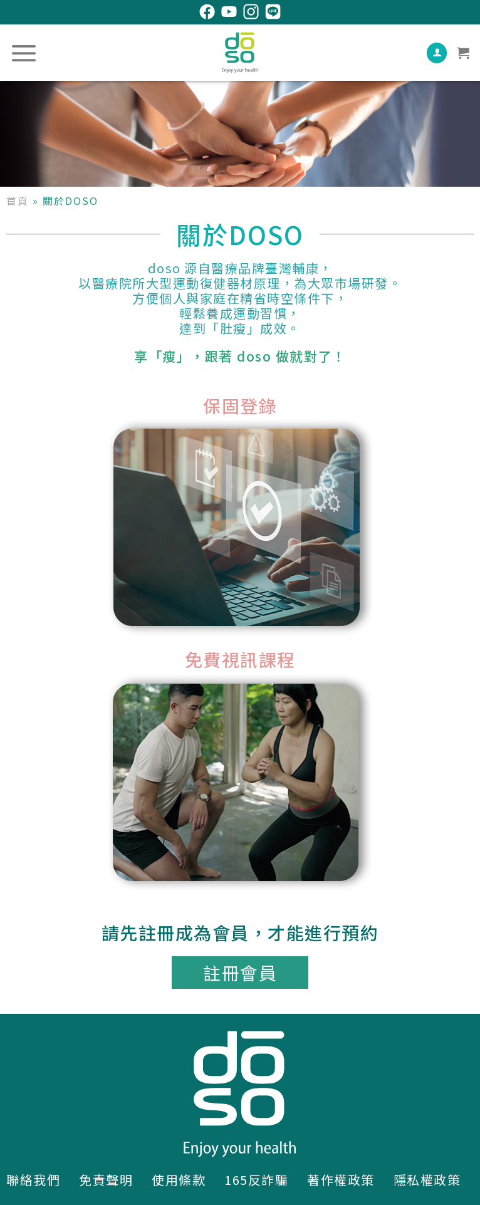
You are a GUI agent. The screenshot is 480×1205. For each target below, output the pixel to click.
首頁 (17, 200)
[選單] (24, 52)
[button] (240, 972)
